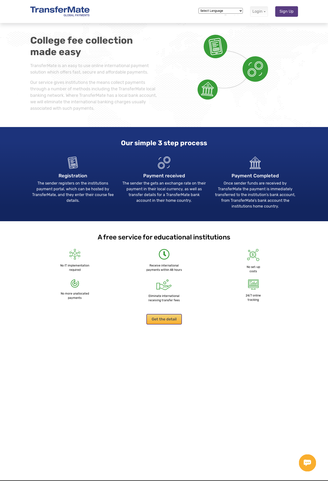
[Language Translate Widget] (220, 11)
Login (257, 11)
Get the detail (164, 319)
